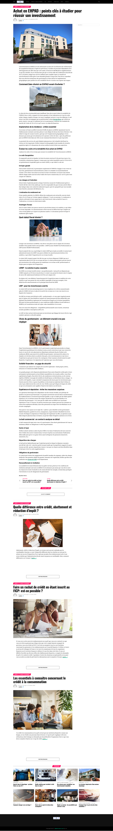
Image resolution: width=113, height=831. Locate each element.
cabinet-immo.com (59, 828)
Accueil (27, 2)
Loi (45, 2)
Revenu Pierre (57, 119)
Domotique (56, 2)
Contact (67, 2)
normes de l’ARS (32, 459)
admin (20, 20)
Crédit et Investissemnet (37, 2)
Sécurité (50, 2)
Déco (62, 2)
